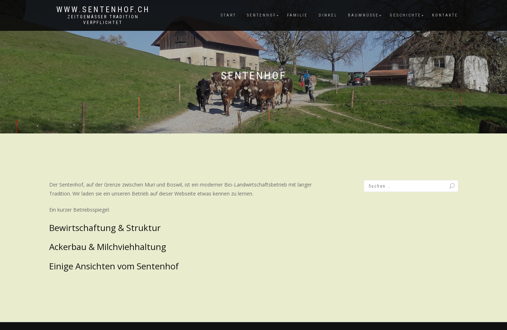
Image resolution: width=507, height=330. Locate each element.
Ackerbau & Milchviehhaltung (107, 247)
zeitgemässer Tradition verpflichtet (103, 19)
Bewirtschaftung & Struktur (105, 228)
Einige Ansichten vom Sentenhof (114, 266)
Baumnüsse (363, 15)
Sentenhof (261, 15)
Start (228, 15)
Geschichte (405, 15)
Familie (297, 15)
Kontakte (445, 15)
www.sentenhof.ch (103, 9)
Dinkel (328, 15)
